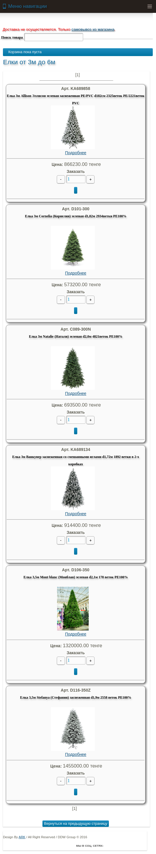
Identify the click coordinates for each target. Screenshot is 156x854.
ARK (22, 837)
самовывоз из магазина (92, 29)
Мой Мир (142, 845)
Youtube (134, 845)
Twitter (117, 845)
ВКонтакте (125, 845)
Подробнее (73, 130)
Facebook (109, 845)
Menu (149, 6)
